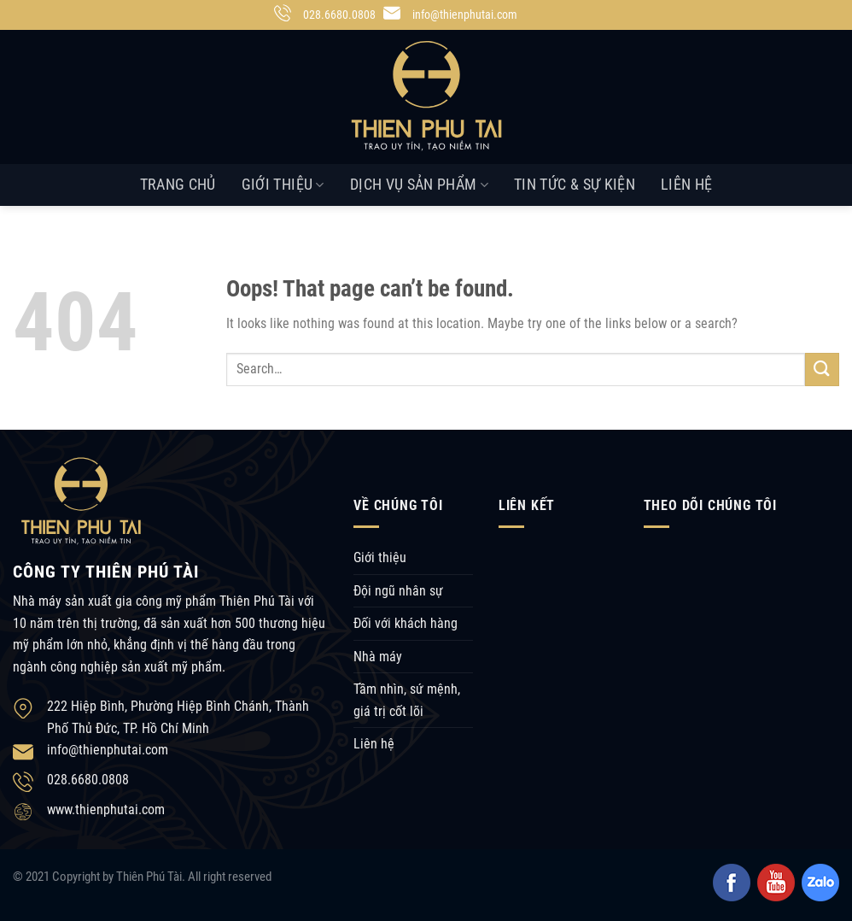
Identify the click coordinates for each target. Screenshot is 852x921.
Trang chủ (178, 184)
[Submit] (822, 369)
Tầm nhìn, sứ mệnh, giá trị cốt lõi (406, 700)
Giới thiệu (283, 184)
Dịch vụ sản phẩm (419, 184)
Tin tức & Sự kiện (574, 184)
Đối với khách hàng (405, 623)
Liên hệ (686, 184)
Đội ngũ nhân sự (398, 591)
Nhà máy (377, 656)
